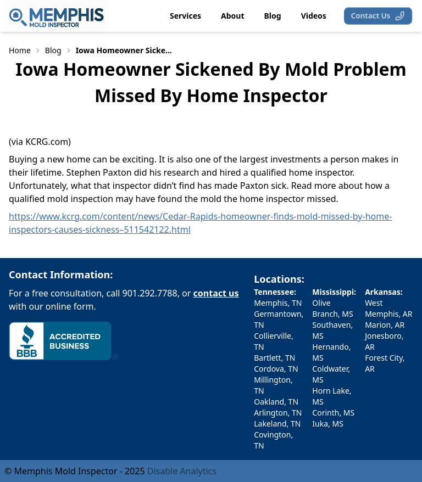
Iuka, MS (327, 423)
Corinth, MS (333, 412)
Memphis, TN (278, 303)
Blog (53, 50)
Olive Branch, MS (332, 308)
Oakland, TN (276, 401)
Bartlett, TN (274, 357)
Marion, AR (384, 325)
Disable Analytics (181, 471)
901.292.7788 (150, 293)
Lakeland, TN (277, 423)
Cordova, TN (276, 368)
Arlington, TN (278, 412)
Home (20, 50)
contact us (216, 293)
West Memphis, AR (388, 308)
